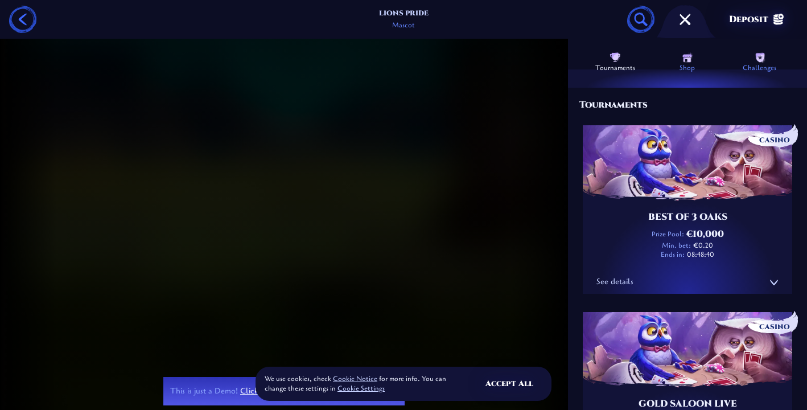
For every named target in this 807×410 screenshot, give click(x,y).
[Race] (685, 19)
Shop (687, 62)
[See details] (774, 282)
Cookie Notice (355, 378)
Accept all (509, 383)
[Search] (640, 19)
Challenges (759, 62)
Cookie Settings (361, 389)
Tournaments (615, 62)
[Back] (22, 19)
